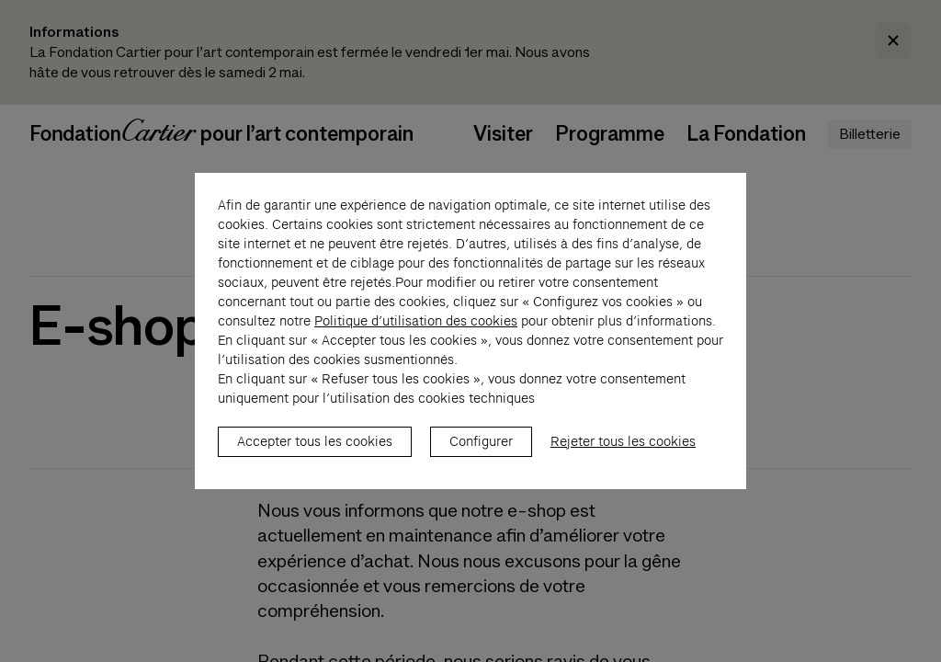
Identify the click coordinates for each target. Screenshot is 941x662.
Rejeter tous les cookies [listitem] (623, 451)
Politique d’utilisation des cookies (415, 331)
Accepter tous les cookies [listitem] (314, 451)
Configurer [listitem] (481, 451)
